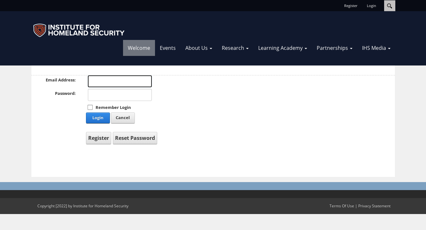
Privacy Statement (374, 206)
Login (371, 5)
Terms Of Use (341, 206)
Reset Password (135, 138)
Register (350, 5)
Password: (65, 93)
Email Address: (61, 80)
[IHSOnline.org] (79, 30)
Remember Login (113, 107)
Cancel (123, 117)
